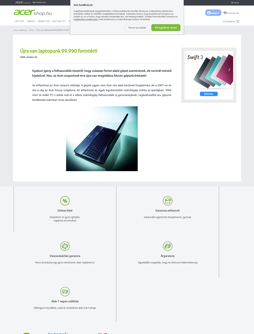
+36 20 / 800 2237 (127, 291)
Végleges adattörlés (168, 310)
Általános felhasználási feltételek (175, 291)
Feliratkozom (54, 301)
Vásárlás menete (167, 286)
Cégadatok (216, 296)
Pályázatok (164, 305)
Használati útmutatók (170, 300)
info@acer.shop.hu (127, 286)
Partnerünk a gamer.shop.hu (225, 309)
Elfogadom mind (164, 27)
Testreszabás (133, 27)
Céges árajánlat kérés (129, 300)
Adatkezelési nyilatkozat (171, 296)
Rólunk (214, 291)
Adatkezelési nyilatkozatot (86, 19)
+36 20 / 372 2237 (127, 296)
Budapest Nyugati (220, 286)
